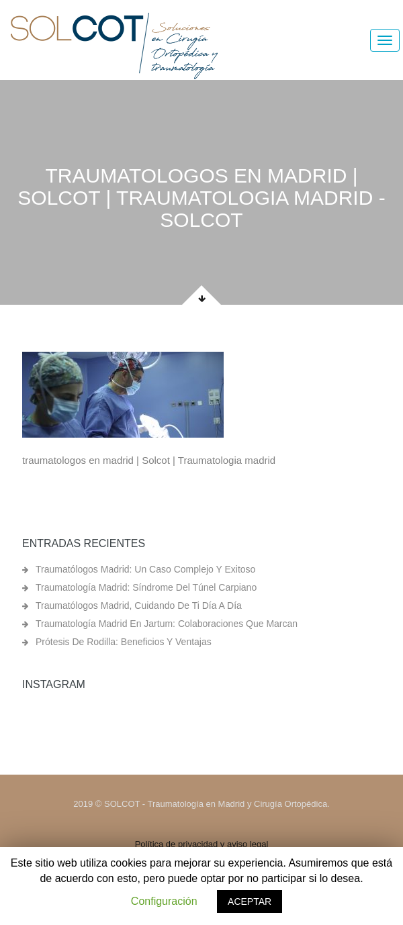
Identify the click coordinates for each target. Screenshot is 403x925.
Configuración (164, 901)
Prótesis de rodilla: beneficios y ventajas (124, 641)
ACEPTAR (249, 901)
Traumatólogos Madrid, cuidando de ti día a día (139, 605)
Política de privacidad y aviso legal (202, 844)
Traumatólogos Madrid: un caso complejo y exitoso (145, 569)
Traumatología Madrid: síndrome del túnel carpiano (146, 587)
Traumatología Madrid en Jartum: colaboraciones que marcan (167, 623)
